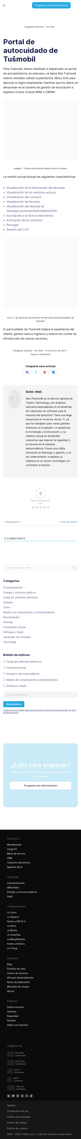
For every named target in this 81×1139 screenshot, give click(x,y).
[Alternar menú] (4, 5)
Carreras (11, 1011)
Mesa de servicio (16, 853)
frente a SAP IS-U (16, 921)
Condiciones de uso (18, 1111)
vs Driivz (11, 925)
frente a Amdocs (16, 943)
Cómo (6, 607)
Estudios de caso (16, 968)
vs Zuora (11, 912)
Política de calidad (17, 1122)
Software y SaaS (13, 632)
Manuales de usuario (18, 986)
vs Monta (12, 930)
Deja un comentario (40, 354)
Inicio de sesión (68, 522)
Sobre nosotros (15, 1007)
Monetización (11, 617)
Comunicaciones (13, 587)
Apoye (10, 991)
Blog (9, 964)
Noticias (40, 26)
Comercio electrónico (18, 862)
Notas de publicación (18, 982)
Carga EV (12, 849)
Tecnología (9, 642)
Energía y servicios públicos (19, 592)
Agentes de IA (15, 867)
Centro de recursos (17, 973)
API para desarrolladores (20, 977)
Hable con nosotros (17, 1025)
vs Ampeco (13, 917)
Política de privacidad (18, 1117)
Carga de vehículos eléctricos (20, 597)
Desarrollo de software (16, 637)
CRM (9, 858)
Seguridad (12, 1016)
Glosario (8, 602)
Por (50, 26)
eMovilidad (13, 887)
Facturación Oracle (14, 627)
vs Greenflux (14, 934)
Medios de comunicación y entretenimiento (29, 612)
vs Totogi (12, 948)
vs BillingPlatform (16, 939)
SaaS (10, 896)
